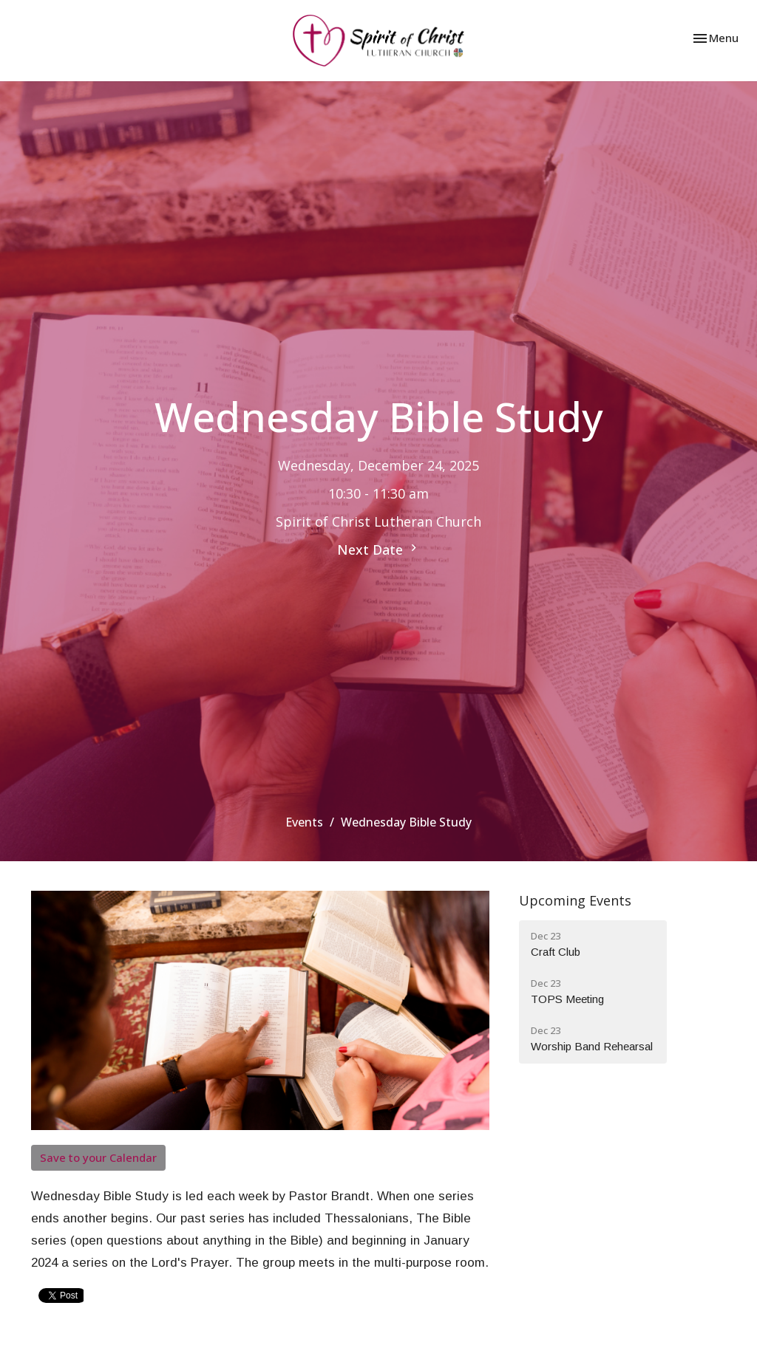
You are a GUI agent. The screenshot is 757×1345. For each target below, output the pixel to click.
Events (304, 822)
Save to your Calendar (98, 1157)
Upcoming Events (575, 900)
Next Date (379, 549)
